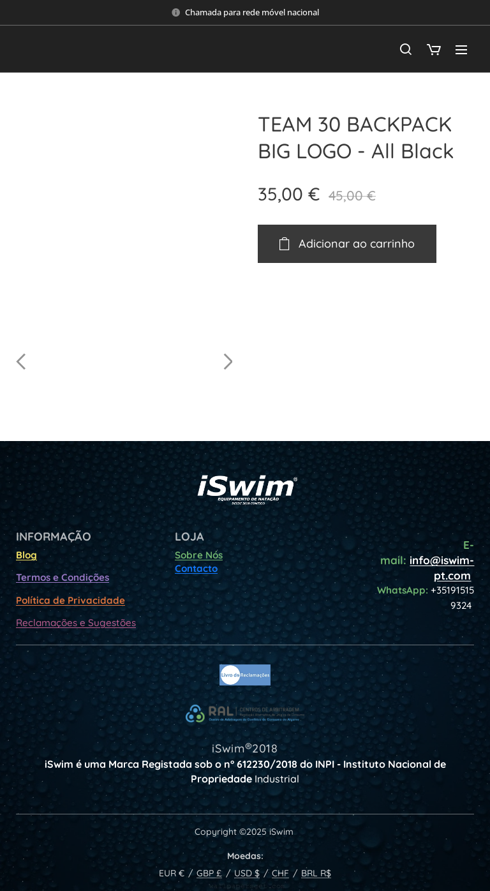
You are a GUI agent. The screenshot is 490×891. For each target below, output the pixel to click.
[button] (405, 49)
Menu (461, 49)
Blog (26, 555)
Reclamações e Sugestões (76, 623)
